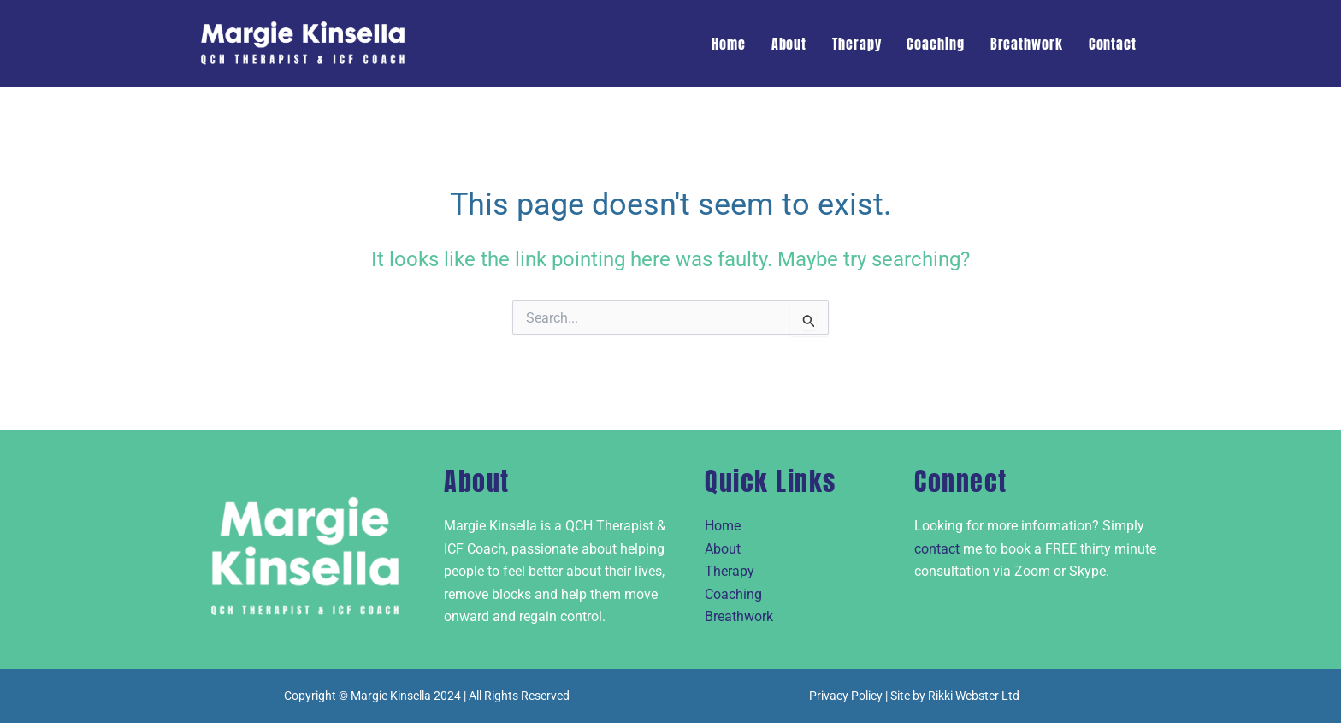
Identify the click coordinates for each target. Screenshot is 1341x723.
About (789, 43)
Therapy (856, 43)
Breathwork (1026, 43)
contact (937, 549)
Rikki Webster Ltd (973, 695)
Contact (1113, 43)
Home (729, 43)
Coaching (935, 43)
